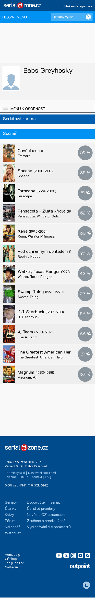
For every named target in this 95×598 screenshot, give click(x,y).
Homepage (13, 555)
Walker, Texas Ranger (49, 271)
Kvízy (9, 514)
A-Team (35, 332)
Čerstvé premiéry (41, 508)
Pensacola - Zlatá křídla (52, 211)
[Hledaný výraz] (72, 17)
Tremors (24, 155)
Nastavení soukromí (42, 473)
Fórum (10, 520)
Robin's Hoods (29, 256)
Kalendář (12, 526)
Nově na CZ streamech (46, 514)
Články (11, 508)
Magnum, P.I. (27, 377)
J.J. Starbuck (41, 311)
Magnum (36, 372)
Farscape (37, 191)
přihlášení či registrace (77, 6)
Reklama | (12, 477)
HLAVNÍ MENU (14, 16)
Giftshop (11, 559)
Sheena (36, 170)
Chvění (30, 150)
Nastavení (12, 567)
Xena (33, 231)
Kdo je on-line (14, 563)
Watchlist (13, 532)
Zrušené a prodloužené (46, 520)
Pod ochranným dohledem (52, 251)
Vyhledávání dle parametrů (49, 526)
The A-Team (27, 337)
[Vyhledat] (88, 17)
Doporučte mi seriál (43, 502)
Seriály (11, 502)
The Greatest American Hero (54, 352)
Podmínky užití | (16, 473)
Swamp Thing (41, 291)
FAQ (48, 477)
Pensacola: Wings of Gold (38, 216)
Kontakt (37, 477)
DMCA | (25, 477)
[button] (47, 109)
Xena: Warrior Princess (36, 236)
